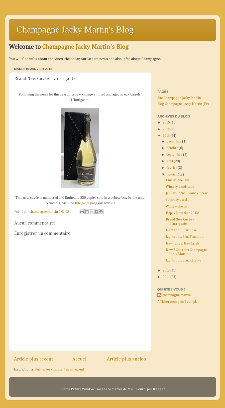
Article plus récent (33, 359)
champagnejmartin (176, 295)
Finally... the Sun (177, 180)
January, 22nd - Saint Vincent (187, 193)
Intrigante (82, 203)
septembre (175, 154)
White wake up (176, 206)
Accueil (80, 359)
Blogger (159, 389)
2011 (166, 277)
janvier (172, 174)
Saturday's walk (177, 200)
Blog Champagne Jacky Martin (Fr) (183, 104)
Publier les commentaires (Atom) (59, 369)
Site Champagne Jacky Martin (179, 98)
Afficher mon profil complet (178, 302)
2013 (166, 136)
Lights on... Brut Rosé (181, 230)
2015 (166, 122)
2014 (166, 129)
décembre (174, 141)
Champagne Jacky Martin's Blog (74, 29)
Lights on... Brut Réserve (184, 260)
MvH (131, 389)
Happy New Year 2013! (182, 213)
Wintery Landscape (180, 186)
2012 (166, 270)
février (172, 168)
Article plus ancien (126, 359)
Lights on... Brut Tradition (185, 236)
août (170, 161)
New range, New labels (183, 243)
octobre (173, 148)
